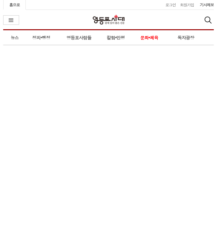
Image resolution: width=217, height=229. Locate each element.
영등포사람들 (79, 37)
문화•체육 (149, 37)
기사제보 (207, 4)
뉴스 (14, 37)
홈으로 (14, 4)
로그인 (170, 4)
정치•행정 (41, 37)
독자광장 (185, 37)
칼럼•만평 (116, 37)
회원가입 (187, 4)
